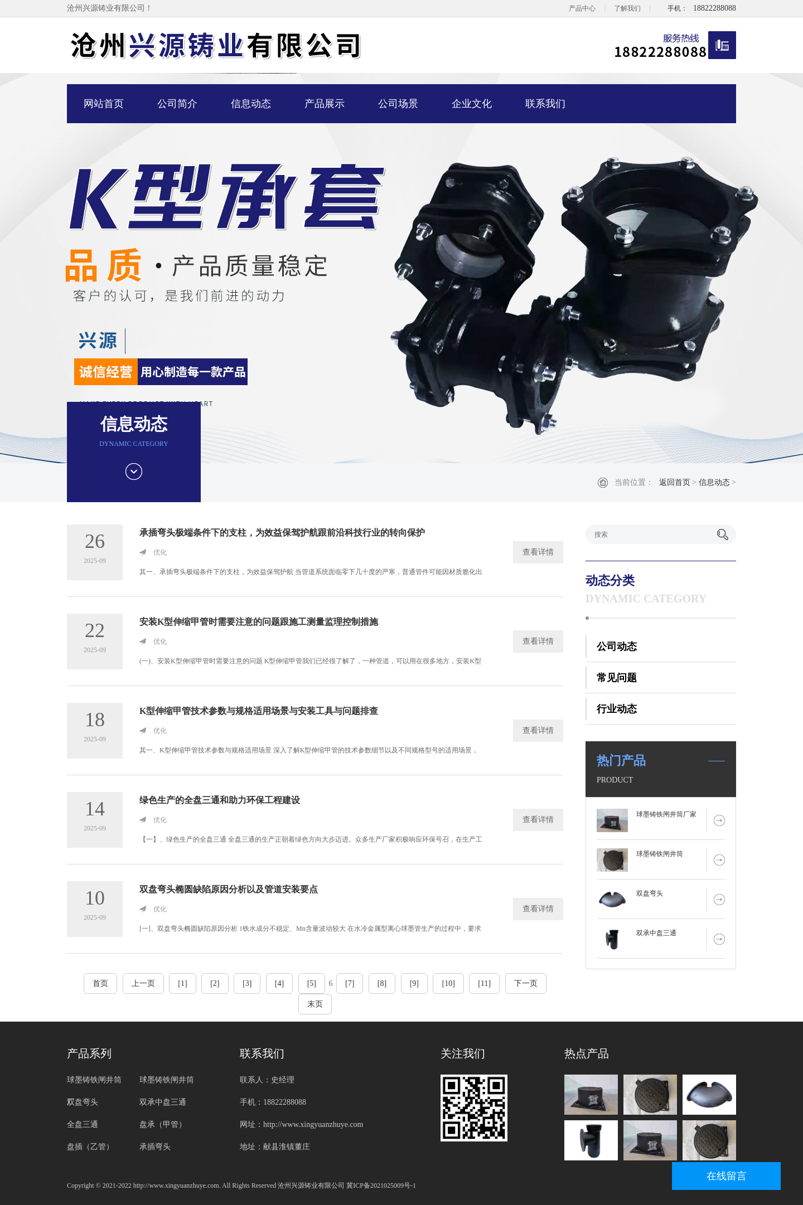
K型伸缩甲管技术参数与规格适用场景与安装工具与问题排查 (258, 711)
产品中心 (582, 8)
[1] (182, 983)
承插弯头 (155, 1147)
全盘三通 (82, 1124)
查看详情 (538, 552)
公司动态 (617, 646)
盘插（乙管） (90, 1147)
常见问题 (617, 677)
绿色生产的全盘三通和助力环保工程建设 (219, 800)
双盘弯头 (649, 893)
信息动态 (251, 103)
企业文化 (472, 103)
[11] (484, 983)
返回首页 (674, 482)
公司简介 (177, 103)
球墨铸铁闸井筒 (659, 854)
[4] (279, 983)
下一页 (526, 983)
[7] (349, 983)
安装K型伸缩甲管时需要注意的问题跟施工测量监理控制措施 (258, 621)
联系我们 (545, 103)
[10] (448, 983)
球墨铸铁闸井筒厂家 (666, 814)
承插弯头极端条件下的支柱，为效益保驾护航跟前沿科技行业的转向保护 (282, 532)
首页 (100, 983)
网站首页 (104, 103)
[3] (247, 983)
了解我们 (627, 8)
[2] (214, 983)
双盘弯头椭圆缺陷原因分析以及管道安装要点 (228, 889)
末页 (315, 1004)
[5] (311, 983)
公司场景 (398, 103)
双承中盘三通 (656, 933)
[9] (414, 983)
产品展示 (324, 103)
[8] (382, 983)
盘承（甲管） (162, 1124)
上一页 (143, 983)
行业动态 (617, 709)
